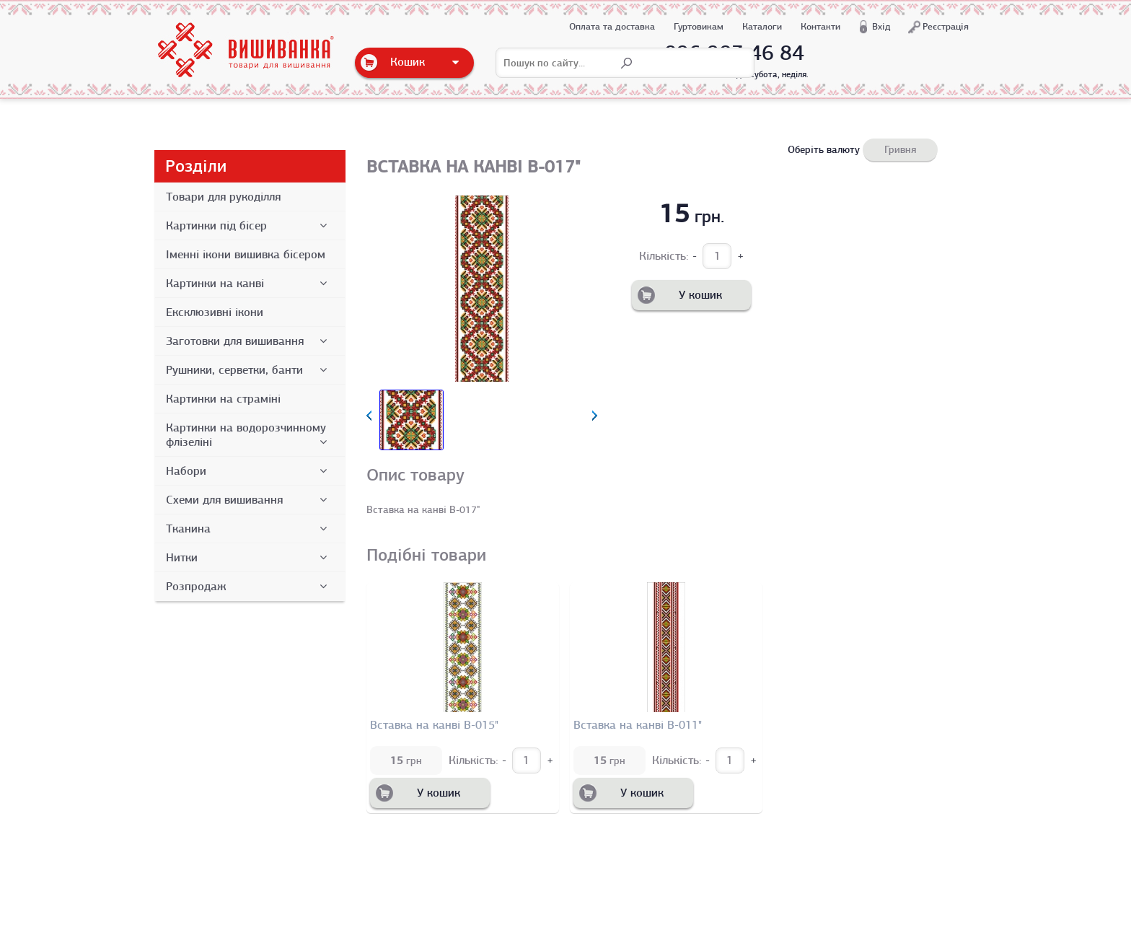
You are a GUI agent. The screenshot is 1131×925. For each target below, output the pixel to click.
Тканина (249, 529)
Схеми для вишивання (249, 500)
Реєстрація (946, 26)
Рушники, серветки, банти (249, 370)
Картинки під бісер (249, 226)
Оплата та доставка (612, 26)
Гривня (900, 149)
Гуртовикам (698, 26)
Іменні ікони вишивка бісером (245, 254)
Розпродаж (249, 586)
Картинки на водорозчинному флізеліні (249, 435)
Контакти (820, 26)
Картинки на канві (249, 283)
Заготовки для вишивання (249, 341)
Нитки (249, 558)
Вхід (881, 26)
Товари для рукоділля (223, 197)
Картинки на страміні (223, 399)
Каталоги (762, 26)
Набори (249, 471)
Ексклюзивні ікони (214, 312)
